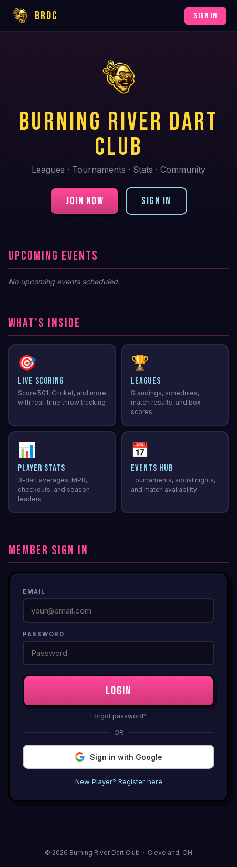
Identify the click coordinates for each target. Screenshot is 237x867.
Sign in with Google (118, 757)
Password (43, 634)
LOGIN (118, 691)
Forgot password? (118, 716)
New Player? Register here (118, 781)
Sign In (205, 16)
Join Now (85, 201)
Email (34, 591)
